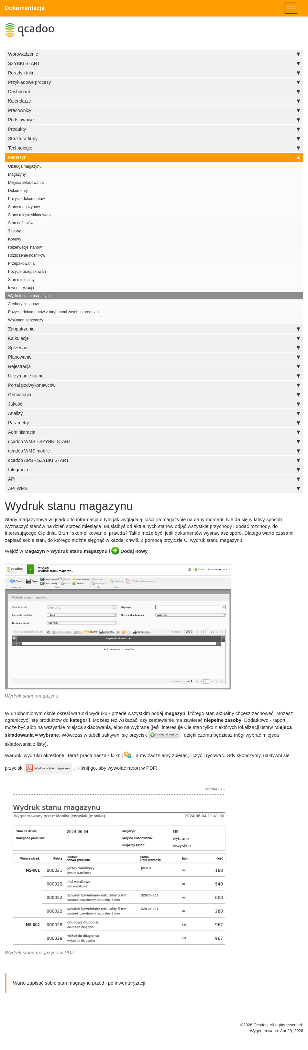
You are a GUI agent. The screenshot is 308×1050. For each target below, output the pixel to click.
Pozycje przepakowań (27, 271)
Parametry (154, 422)
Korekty (14, 239)
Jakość (154, 404)
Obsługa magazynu (24, 166)
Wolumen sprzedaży (25, 320)
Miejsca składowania (26, 182)
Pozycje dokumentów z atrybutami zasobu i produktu (53, 312)
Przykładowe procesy (154, 82)
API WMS (154, 488)
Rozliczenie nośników (26, 255)
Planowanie (154, 357)
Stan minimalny (21, 279)
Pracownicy (154, 110)
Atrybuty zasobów (23, 304)
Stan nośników (20, 223)
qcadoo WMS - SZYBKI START (154, 441)
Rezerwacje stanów (25, 247)
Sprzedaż (154, 347)
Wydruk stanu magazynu (29, 296)
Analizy (154, 413)
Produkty (154, 129)
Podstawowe (154, 120)
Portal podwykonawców (154, 385)
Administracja (154, 432)
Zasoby (14, 231)
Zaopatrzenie (154, 329)
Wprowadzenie (154, 54)
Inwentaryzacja (21, 287)
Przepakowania (21, 263)
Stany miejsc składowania (30, 215)
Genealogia (154, 394)
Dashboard (154, 91)
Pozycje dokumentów (26, 198)
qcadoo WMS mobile (154, 451)
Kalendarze (154, 101)
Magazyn (154, 157)
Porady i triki (154, 73)
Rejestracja (154, 366)
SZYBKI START (154, 63)
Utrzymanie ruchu (154, 376)
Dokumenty (18, 190)
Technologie (154, 148)
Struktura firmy (154, 138)
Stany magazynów (24, 207)
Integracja (154, 469)
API (154, 479)
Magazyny (17, 174)
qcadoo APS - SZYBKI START (154, 460)
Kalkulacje (154, 338)
